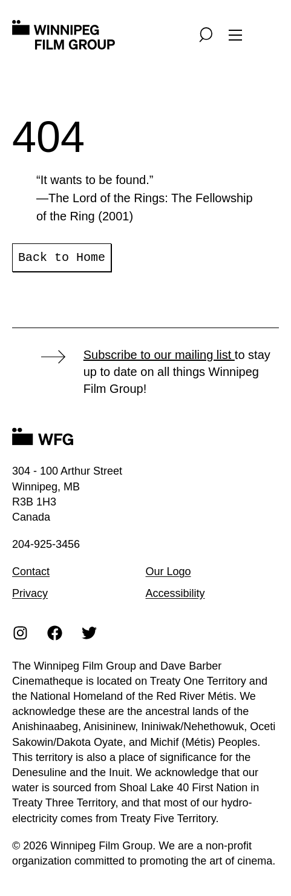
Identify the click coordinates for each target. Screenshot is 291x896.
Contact (31, 571)
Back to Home (61, 257)
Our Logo (168, 571)
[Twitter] (89, 632)
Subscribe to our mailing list (159, 354)
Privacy (30, 593)
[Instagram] (20, 632)
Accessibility (175, 593)
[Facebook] (55, 632)
